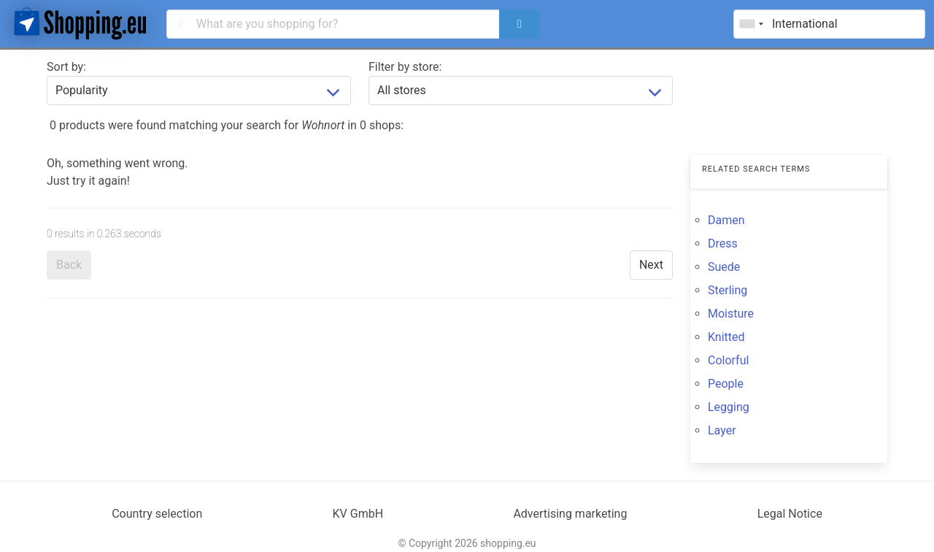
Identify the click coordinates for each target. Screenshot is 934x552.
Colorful (728, 360)
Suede (724, 267)
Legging (728, 407)
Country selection (157, 514)
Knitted (726, 337)
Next (651, 265)
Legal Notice (789, 514)
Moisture (731, 314)
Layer (722, 430)
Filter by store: (404, 67)
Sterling (727, 290)
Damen (726, 220)
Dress (723, 243)
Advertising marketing (570, 514)
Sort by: (66, 67)
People (726, 384)
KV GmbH (358, 514)
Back (69, 265)
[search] (519, 24)
